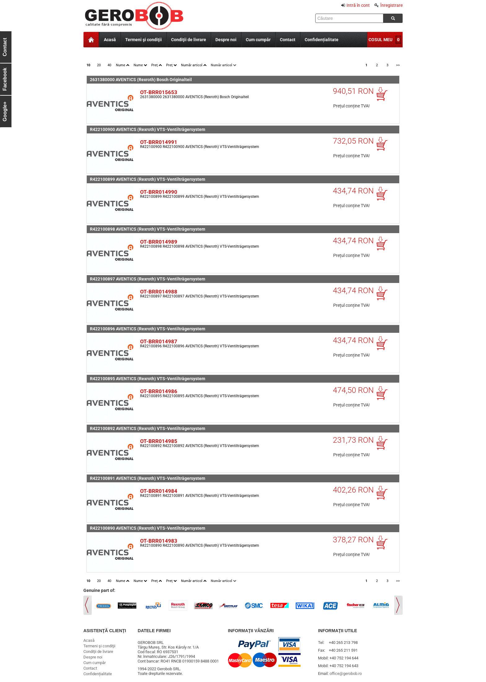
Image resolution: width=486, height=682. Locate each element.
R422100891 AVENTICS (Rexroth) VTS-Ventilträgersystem (147, 478)
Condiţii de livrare (188, 39)
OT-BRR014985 (158, 441)
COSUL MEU (380, 39)
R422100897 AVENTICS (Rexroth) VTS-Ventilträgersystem (147, 278)
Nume (122, 65)
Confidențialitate (321, 39)
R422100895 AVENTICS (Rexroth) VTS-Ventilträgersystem (147, 378)
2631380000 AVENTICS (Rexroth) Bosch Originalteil (141, 79)
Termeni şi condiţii (143, 39)
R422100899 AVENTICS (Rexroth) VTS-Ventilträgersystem (147, 179)
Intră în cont (355, 5)
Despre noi (225, 39)
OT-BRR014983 (158, 541)
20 (99, 65)
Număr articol (193, 65)
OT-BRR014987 (158, 341)
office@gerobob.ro (345, 673)
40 (109, 65)
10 (88, 65)
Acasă (110, 39)
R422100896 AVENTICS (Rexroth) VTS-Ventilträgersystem (147, 328)
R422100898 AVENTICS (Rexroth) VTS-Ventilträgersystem (147, 229)
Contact (287, 39)
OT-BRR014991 (158, 142)
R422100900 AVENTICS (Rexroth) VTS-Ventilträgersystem (147, 129)
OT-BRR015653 (158, 92)
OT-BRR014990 (158, 192)
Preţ (156, 65)
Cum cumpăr (258, 39)
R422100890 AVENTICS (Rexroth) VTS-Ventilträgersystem (147, 528)
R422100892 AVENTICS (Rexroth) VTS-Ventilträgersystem (147, 428)
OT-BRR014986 (158, 391)
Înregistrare (388, 5)
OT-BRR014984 (158, 491)
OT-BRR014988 (158, 292)
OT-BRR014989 (158, 242)
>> (398, 65)
